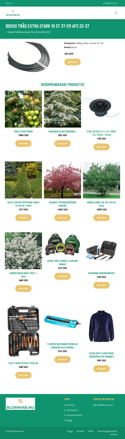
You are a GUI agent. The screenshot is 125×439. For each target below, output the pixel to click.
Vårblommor (72, 410)
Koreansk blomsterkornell (62, 131)
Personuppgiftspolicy (107, 431)
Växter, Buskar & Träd (93, 43)
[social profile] (14, 3)
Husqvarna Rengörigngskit (101, 273)
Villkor (91, 431)
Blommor (71, 405)
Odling (79, 43)
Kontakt (80, 431)
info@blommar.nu (110, 3)
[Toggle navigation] (116, 13)
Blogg (69, 420)
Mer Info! (72, 62)
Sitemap (113, 434)
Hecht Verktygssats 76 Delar (23, 363)
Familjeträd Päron (23, 131)
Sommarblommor (75, 415)
